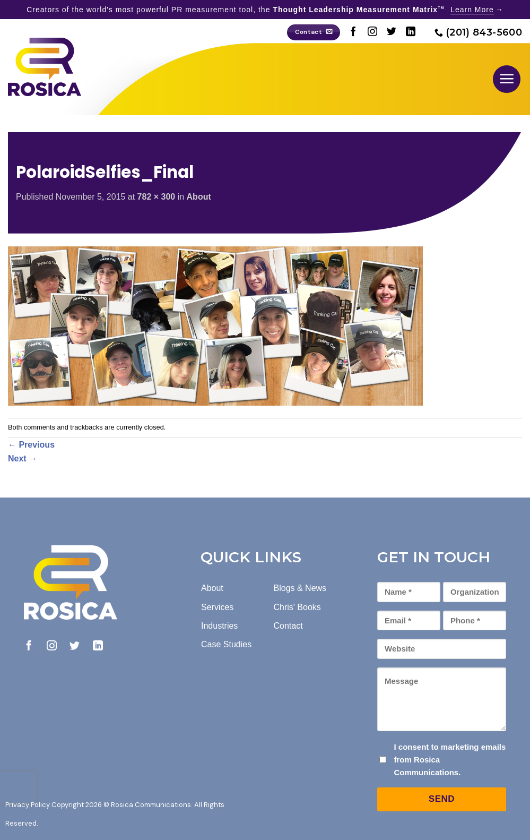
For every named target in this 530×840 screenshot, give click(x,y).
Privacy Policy (27, 804)
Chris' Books (297, 607)
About (199, 196)
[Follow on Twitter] (391, 32)
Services (217, 607)
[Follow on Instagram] (372, 32)
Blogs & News (300, 588)
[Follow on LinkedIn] (410, 32)
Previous (31, 444)
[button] (506, 79)
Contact (288, 625)
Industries (219, 625)
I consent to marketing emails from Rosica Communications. (450, 759)
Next (22, 458)
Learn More (472, 9)
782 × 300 (156, 196)
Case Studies (226, 644)
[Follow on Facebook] (353, 32)
